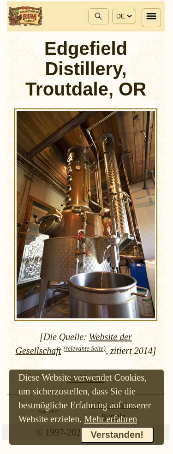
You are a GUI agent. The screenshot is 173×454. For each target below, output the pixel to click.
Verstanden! (117, 435)
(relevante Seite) (84, 348)
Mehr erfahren (110, 419)
